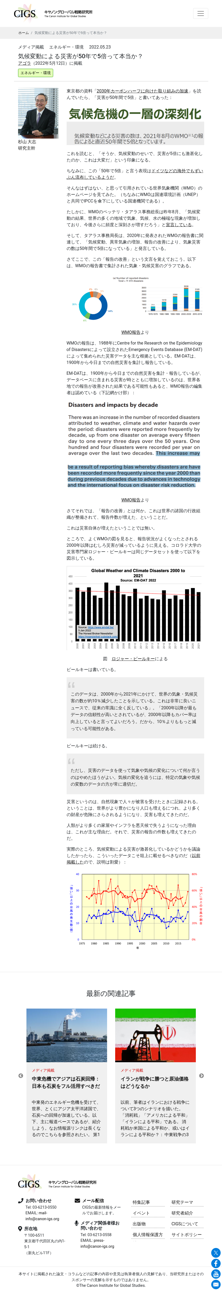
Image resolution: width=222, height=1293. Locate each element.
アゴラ (24, 63)
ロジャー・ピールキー (133, 658)
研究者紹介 (182, 1213)
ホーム (23, 33)
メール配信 (93, 1200)
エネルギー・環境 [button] (36, 73)
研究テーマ (182, 1202)
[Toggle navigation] (200, 13)
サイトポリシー (187, 1234)
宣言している (179, 224)
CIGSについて (185, 1223)
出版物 (139, 1223)
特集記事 (141, 1202)
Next (201, 1076)
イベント (141, 1213)
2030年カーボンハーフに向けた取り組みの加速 (143, 91)
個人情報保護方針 (148, 1235)
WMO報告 (131, 332)
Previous (20, 1076)
